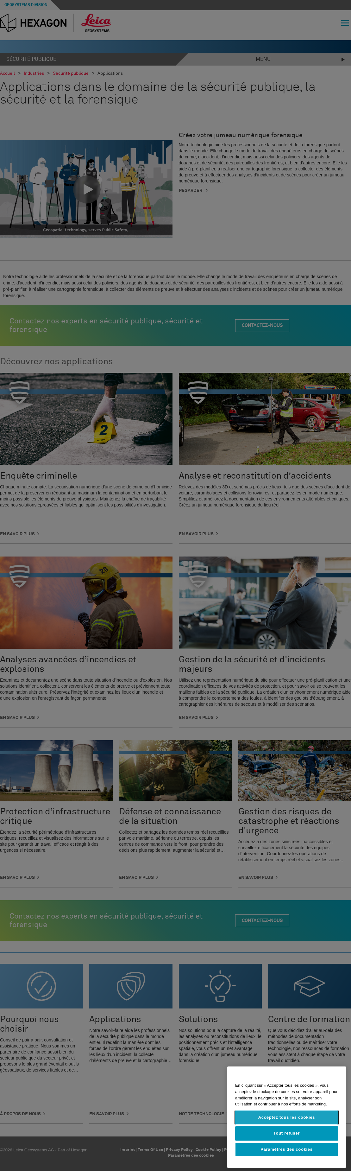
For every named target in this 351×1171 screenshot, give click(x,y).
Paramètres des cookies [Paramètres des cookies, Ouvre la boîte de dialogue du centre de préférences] (286, 1149)
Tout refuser (286, 1133)
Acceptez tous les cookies (286, 1117)
